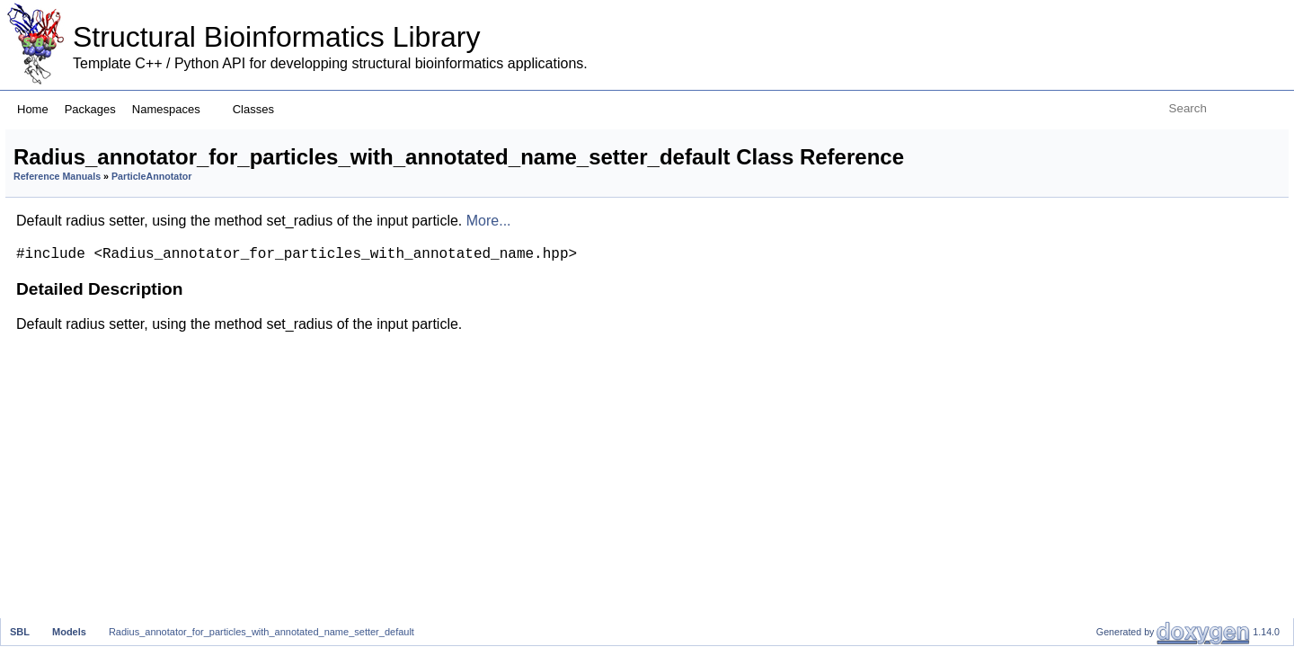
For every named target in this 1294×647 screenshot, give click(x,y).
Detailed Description (1143, 138)
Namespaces (173, 109)
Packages (90, 109)
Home (33, 109)
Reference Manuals (281, 204)
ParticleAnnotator (376, 204)
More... (713, 248)
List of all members (1139, 158)
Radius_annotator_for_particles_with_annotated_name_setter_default (261, 631)
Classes (260, 109)
